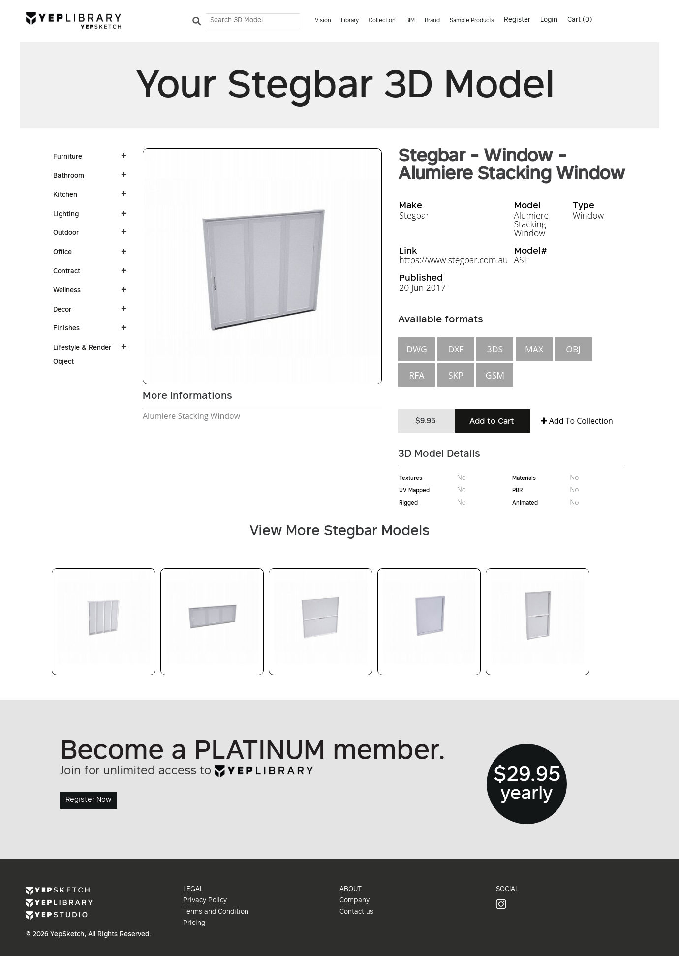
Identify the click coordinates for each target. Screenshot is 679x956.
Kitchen (65, 195)
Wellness (67, 291)
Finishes (66, 329)
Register (517, 20)
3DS (495, 349)
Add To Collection (577, 421)
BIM (410, 21)
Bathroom (68, 176)
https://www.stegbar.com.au (453, 260)
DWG (416, 349)
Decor (62, 310)
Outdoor (66, 233)
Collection (382, 21)
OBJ (573, 349)
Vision (323, 21)
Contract (66, 272)
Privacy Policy (205, 901)
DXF (455, 349)
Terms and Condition (215, 912)
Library (350, 21)
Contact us (356, 912)
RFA (416, 375)
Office (62, 252)
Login (548, 20)
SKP (455, 375)
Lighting (66, 215)
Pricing (194, 923)
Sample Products (472, 21)
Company (355, 901)
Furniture (67, 157)
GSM (495, 375)
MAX (534, 349)
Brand (432, 21)
